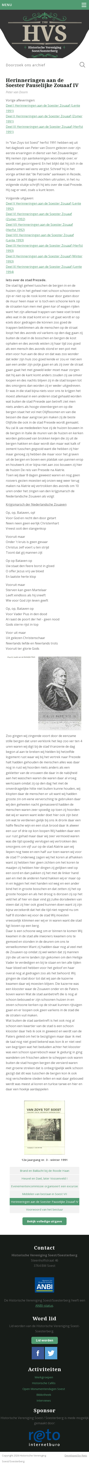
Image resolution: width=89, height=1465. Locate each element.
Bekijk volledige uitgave (44, 1221)
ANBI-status (44, 1305)
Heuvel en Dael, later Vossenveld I (44, 1178)
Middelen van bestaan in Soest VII (44, 1194)
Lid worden (44, 1340)
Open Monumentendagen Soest (43, 1389)
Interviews (44, 1400)
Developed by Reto (76, 1455)
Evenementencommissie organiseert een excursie (44, 1186)
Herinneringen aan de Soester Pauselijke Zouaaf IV (44, 1202)
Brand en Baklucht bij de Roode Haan (44, 1171)
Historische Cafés (44, 1383)
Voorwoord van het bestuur (44, 1209)
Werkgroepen (44, 1377)
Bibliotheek (43, 1395)
